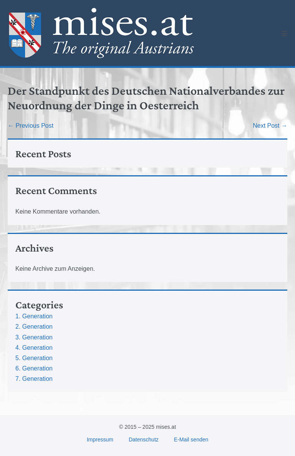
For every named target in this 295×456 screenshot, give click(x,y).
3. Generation (34, 337)
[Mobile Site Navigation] (284, 33)
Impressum (100, 439)
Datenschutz (144, 439)
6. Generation (34, 368)
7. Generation (34, 378)
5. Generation (34, 358)
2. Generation (34, 326)
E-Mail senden (191, 439)
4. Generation (34, 347)
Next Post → (270, 125)
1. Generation (34, 316)
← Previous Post (30, 125)
